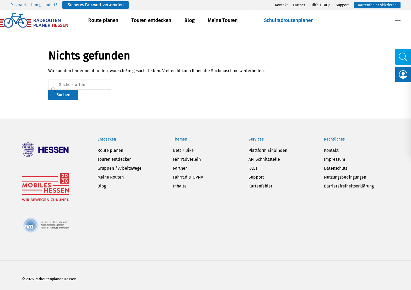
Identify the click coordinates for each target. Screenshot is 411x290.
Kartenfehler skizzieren (377, 5)
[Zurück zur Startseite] (34, 20)
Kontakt (281, 5)
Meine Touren (222, 20)
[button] (398, 20)
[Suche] (79, 84)
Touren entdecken (151, 20)
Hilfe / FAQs (320, 5)
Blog (189, 20)
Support (342, 5)
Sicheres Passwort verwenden (95, 4)
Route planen (103, 20)
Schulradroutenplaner (288, 20)
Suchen (63, 94)
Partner (299, 5)
